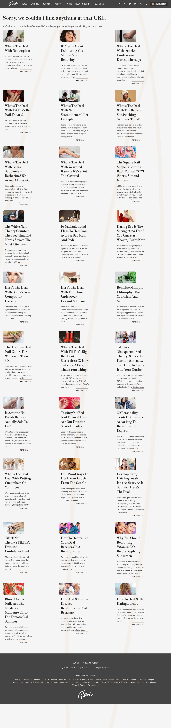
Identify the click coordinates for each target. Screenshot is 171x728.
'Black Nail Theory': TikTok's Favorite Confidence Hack (27, 578)
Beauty (46, 4)
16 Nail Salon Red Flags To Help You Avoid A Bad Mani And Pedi (85, 252)
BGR (16, 703)
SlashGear (97, 706)
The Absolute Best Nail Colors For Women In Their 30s (27, 381)
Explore (45, 703)
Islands (134, 703)
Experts (35, 4)
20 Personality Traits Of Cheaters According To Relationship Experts (135, 451)
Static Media (73, 691)
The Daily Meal (129, 706)
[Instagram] (135, 5)
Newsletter (158, 4)
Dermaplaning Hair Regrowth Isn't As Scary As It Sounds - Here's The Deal (139, 516)
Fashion (58, 4)
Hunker (125, 703)
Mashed (16, 706)
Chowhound (25, 703)
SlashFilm (86, 706)
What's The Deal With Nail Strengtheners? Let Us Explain (84, 124)
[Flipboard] (130, 5)
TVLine (74, 709)
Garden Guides (79, 703)
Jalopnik (142, 703)
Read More (47, 83)
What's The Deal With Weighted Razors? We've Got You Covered (84, 188)
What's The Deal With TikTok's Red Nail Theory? (28, 124)
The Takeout (151, 706)
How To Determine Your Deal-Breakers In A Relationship (84, 578)
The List (140, 706)
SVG (105, 706)
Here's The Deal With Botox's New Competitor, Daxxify (27, 321)
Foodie (54, 703)
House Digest (114, 703)
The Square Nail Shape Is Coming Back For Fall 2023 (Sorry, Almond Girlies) (137, 190)
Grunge (90, 703)
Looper (151, 703)
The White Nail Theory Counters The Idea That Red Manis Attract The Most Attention (26, 257)
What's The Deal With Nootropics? (21, 64)
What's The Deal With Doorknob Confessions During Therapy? (141, 64)
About (76, 686)
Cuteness (36, 703)
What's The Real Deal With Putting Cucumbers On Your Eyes (26, 516)
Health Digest (101, 703)
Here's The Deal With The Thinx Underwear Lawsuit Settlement (85, 321)
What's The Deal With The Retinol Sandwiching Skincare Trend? (140, 126)
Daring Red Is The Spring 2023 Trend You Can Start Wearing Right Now (140, 254)
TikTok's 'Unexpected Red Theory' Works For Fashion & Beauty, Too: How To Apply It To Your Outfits (141, 385)
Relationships (83, 4)
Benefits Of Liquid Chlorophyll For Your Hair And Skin (140, 321)
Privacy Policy (91, 686)
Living (68, 4)
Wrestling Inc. (93, 709)
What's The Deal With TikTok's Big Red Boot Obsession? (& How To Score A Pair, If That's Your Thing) (84, 385)
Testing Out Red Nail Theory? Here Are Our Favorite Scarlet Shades (83, 451)
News (24, 4)
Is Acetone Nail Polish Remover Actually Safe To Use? (28, 449)
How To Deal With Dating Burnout (136, 642)
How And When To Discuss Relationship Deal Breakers (81, 642)
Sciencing (76, 706)
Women (83, 709)
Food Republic (65, 703)
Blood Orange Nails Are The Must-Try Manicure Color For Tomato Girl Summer (27, 644)
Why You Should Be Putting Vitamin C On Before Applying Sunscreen (140, 580)
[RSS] (145, 5)
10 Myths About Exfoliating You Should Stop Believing (84, 64)
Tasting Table (115, 706)
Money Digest (26, 706)
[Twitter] (140, 5)
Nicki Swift (39, 706)
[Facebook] (120, 5)
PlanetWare (65, 706)
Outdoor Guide (52, 706)
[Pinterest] (125, 5)
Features (99, 4)
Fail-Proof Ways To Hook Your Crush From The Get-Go (84, 514)
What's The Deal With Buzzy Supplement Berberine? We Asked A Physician (26, 190)
